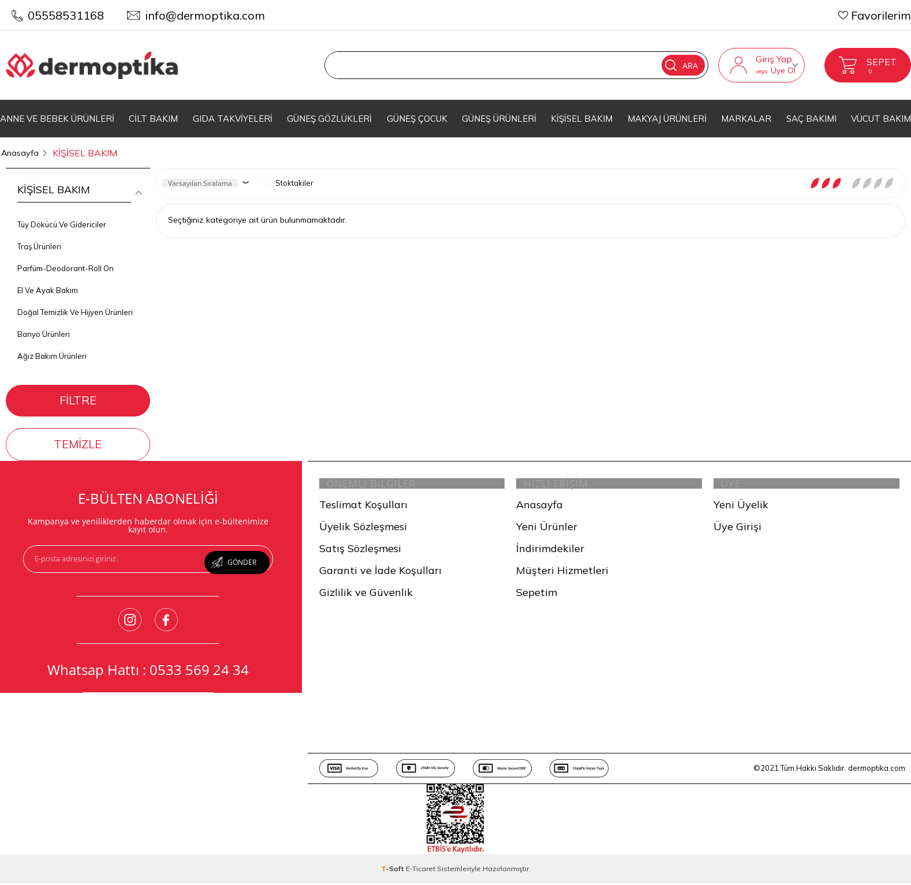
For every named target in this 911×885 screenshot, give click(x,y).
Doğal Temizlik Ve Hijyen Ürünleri (75, 305)
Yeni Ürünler (546, 529)
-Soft (393, 871)
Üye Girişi (737, 529)
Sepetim (536, 595)
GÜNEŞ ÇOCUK (417, 118)
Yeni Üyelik (741, 507)
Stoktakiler (288, 176)
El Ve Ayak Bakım (47, 283)
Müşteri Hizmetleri (562, 573)
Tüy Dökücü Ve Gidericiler (61, 217)
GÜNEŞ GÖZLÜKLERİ (329, 118)
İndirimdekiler (550, 551)
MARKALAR (746, 118)
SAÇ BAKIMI (811, 118)
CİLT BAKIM (153, 118)
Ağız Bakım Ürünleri (52, 349)
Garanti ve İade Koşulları (380, 573)
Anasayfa (539, 507)
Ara (645, 65)
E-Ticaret (420, 871)
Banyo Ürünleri (43, 327)
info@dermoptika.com (205, 15)
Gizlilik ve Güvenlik (366, 595)
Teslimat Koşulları (363, 507)
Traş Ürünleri (39, 239)
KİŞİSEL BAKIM (582, 118)
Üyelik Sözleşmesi (363, 529)
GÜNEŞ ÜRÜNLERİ (499, 118)
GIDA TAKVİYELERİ (232, 118)
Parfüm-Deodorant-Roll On (65, 261)
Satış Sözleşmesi (360, 551)
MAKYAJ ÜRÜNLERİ (667, 118)
